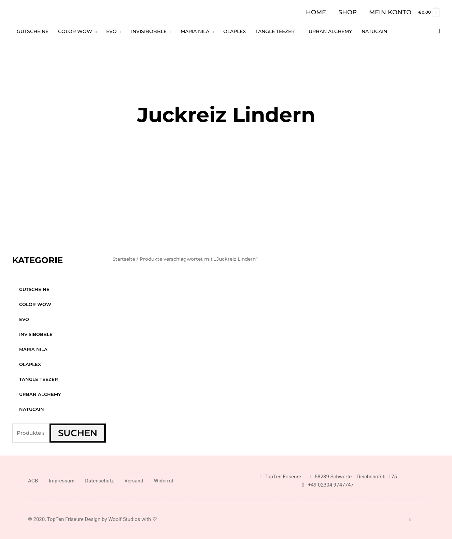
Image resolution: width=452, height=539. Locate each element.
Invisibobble (36, 334)
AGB (33, 481)
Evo (24, 319)
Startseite (124, 259)
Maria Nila (33, 349)
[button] (439, 31)
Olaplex (30, 364)
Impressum (62, 481)
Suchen (77, 433)
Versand (133, 481)
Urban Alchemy (40, 394)
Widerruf (164, 481)
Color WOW (35, 304)
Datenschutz (99, 481)
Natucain (31, 409)
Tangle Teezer (38, 379)
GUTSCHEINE (34, 289)
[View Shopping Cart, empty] (429, 12)
